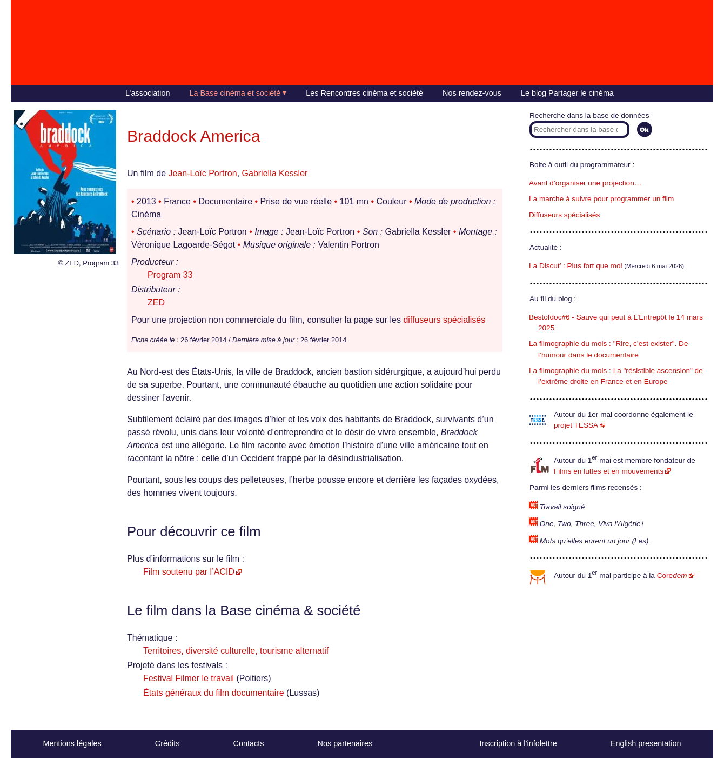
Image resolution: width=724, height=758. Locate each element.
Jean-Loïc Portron (202, 173)
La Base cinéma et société (235, 93)
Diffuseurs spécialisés (564, 215)
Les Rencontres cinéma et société (364, 93)
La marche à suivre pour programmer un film (601, 199)
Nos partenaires (345, 743)
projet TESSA (576, 425)
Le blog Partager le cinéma (567, 93)
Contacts (248, 743)
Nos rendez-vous (472, 93)
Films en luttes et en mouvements (608, 471)
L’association (147, 93)
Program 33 (170, 275)
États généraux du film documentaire (213, 692)
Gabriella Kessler (275, 173)
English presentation (646, 743)
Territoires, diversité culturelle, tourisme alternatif (236, 650)
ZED (156, 302)
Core (672, 575)
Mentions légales (72, 743)
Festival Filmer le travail (188, 678)
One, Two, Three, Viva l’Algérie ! (592, 524)
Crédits (167, 743)
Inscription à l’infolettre (518, 743)
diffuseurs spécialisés (444, 319)
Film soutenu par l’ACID (188, 571)
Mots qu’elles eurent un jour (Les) (594, 541)
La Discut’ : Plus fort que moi (575, 266)
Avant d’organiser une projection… (585, 183)
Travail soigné (562, 507)
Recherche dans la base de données (589, 115)
